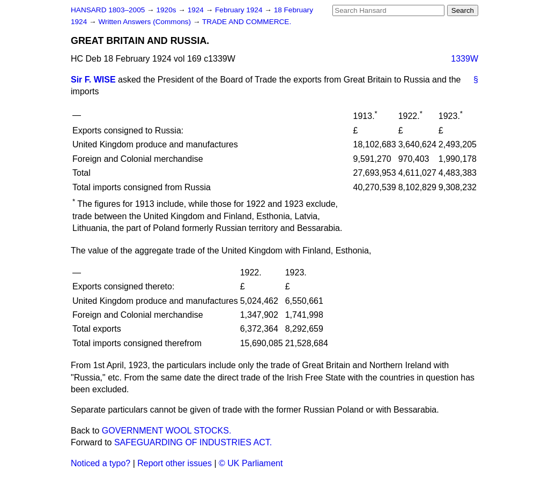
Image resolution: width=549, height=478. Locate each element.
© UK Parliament (251, 463)
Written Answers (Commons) (145, 22)
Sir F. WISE (93, 79)
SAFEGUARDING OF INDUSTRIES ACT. (193, 442)
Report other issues (174, 463)
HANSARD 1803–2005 (108, 10)
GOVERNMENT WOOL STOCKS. (167, 430)
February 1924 (239, 10)
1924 (197, 10)
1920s (167, 10)
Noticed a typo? (100, 463)
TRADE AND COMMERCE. (246, 22)
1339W (464, 58)
